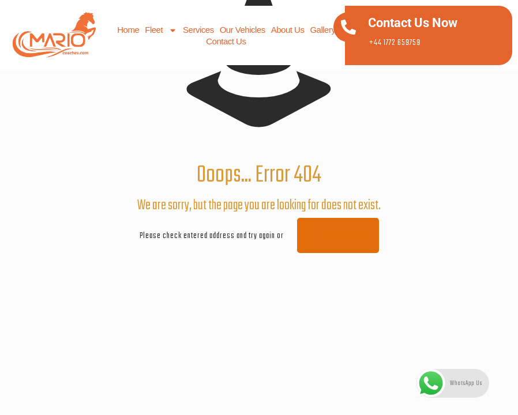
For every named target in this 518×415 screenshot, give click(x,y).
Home (128, 30)
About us (287, 30)
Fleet (161, 30)
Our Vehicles (242, 30)
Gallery (322, 30)
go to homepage (338, 235)
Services (198, 30)
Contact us (226, 41)
